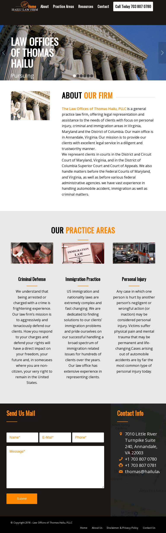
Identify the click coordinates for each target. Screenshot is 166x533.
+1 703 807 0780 (141, 459)
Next (162, 53)
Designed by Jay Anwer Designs (91, 522)
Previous (4, 53)
